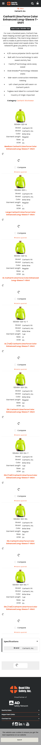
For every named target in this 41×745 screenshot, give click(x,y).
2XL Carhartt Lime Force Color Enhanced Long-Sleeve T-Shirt (20, 410)
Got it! (19, 740)
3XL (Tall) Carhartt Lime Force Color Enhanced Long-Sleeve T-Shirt (20, 608)
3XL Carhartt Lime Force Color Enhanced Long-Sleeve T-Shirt (20, 542)
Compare (19, 167)
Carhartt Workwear (25, 100)
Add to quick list (20, 172)
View (20, 8)
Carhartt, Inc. (20, 11)
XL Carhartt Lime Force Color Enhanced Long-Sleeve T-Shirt (20, 279)
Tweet (20, 673)
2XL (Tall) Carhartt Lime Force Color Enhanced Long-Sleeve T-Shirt (20, 476)
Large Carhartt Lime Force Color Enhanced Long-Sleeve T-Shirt (20, 213)
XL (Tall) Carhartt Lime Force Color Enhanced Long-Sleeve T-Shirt (20, 345)
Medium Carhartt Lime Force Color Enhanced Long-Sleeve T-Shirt (20, 147)
